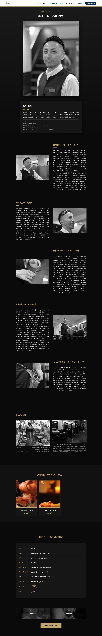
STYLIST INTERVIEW (71, 3)
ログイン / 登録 (90, 3)
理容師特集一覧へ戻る (51, 626)
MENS (39, 3)
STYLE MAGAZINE (52, 3)
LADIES (44, 3)
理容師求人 (81, 3)
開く (34, 586)
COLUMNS (61, 3)
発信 (41, 581)
